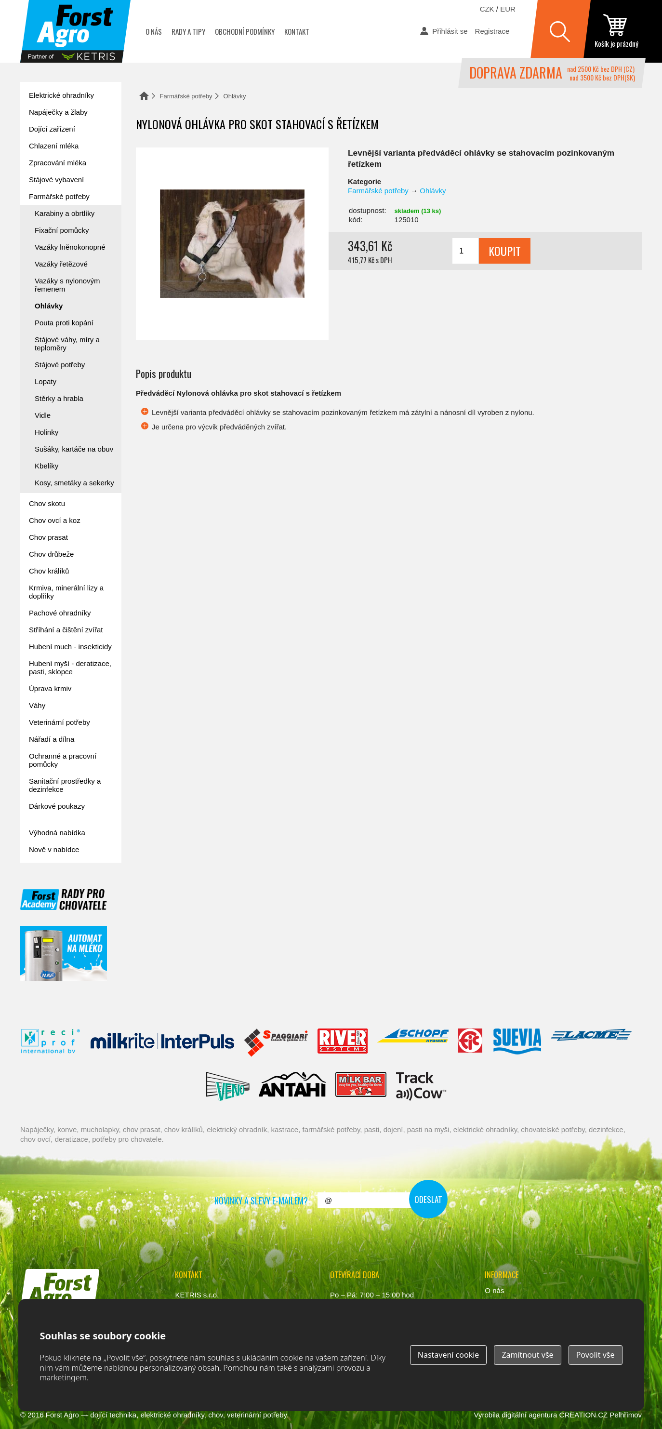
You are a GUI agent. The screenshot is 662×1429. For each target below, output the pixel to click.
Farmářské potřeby (186, 96)
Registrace (492, 31)
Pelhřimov (625, 1415)
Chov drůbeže (51, 554)
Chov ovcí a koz (54, 520)
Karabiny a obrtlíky (64, 213)
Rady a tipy (188, 31)
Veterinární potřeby (59, 722)
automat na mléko (63, 953)
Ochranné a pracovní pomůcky (62, 760)
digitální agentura (529, 1415)
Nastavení (448, 1354)
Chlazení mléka (54, 146)
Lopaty (45, 381)
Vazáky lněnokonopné (70, 247)
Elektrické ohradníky (61, 95)
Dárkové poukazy (57, 806)
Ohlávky (235, 96)
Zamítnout (527, 1354)
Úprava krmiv (50, 688)
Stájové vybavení (56, 179)
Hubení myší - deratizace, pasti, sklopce (70, 667)
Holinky (46, 432)
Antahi (292, 1086)
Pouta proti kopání (64, 323)
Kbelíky (46, 466)
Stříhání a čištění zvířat (66, 630)
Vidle (43, 415)
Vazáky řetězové (61, 264)
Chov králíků (49, 571)
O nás (154, 31)
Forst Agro (62, 1415)
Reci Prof (51, 1042)
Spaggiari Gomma (276, 1042)
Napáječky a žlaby (58, 112)
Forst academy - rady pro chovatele (63, 899)
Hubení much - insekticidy (70, 646)
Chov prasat (48, 537)
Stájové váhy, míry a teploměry (67, 343)
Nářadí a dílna (51, 739)
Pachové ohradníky (60, 613)
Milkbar (361, 1086)
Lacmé (591, 1042)
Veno (228, 1086)
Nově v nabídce (54, 849)
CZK (487, 9)
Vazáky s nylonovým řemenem (67, 285)
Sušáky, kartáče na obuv (74, 449)
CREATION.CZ (583, 1415)
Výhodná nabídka (57, 832)
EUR (508, 9)
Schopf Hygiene (413, 1042)
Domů (144, 96)
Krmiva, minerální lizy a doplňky (66, 592)
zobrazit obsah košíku (616, 31)
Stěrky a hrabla (59, 398)
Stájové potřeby (60, 365)
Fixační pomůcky (62, 230)
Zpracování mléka (57, 163)
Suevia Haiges (517, 1042)
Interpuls (162, 1042)
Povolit (595, 1354)
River (342, 1042)
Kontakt (296, 31)
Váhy (37, 705)
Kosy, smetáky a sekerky (74, 483)
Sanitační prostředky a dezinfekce (65, 785)
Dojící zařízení (52, 129)
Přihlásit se (449, 31)
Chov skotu (47, 503)
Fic (471, 1042)
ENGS (421, 1086)
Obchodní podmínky (245, 31)
